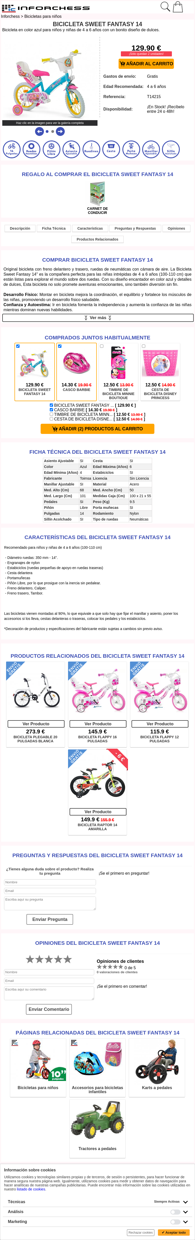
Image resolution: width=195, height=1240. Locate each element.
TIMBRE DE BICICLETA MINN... (97, 414)
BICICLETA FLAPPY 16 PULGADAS (97, 739)
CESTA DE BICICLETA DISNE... (97, 419)
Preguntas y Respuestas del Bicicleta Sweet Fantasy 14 (97, 855)
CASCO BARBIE (83, 410)
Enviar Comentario (49, 1009)
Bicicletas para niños (43, 16)
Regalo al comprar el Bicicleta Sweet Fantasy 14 (97, 174)
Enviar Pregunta (49, 919)
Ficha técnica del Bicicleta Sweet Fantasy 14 (97, 452)
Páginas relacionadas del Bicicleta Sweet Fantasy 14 (97, 1032)
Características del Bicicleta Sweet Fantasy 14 (97, 537)
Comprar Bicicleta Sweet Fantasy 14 (97, 260)
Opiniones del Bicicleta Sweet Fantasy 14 (97, 943)
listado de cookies (31, 1189)
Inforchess (10, 16)
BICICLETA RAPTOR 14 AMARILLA (97, 827)
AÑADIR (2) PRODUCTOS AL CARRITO (97, 429)
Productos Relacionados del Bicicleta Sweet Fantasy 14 (98, 656)
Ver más (98, 317)
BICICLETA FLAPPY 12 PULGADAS (159, 739)
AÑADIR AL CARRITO (146, 64)
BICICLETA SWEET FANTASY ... (93, 405)
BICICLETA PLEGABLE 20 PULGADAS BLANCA (35, 739)
